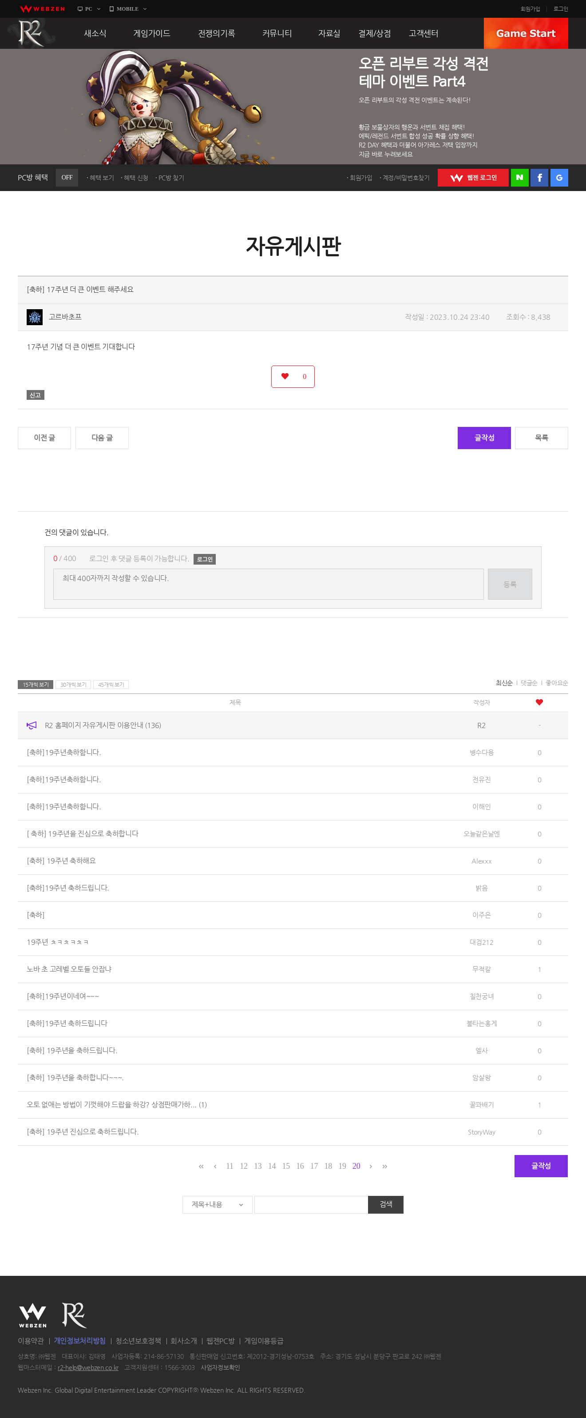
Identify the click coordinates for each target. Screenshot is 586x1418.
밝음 (481, 888)
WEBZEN (33, 1315)
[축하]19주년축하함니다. (64, 752)
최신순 (504, 682)
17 (314, 1166)
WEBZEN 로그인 (473, 178)
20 (356, 1166)
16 (300, 1166)
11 (230, 1166)
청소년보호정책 (138, 1341)
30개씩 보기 (73, 684)
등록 (509, 584)
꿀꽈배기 (482, 1104)
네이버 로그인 (520, 178)
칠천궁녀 (482, 996)
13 (257, 1166)
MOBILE (128, 9)
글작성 (484, 438)
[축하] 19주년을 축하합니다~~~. (75, 1077)
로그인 (561, 9)
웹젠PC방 (220, 1341)
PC (88, 9)
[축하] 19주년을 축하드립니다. (72, 1050)
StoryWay (481, 1131)
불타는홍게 (482, 1023)
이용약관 (31, 1341)
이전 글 (44, 438)
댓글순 (529, 682)
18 (328, 1166)
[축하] (36, 915)
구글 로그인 (559, 178)
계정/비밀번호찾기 (406, 177)
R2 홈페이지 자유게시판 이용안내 (103, 725)
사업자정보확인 (220, 1367)
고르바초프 (65, 317)
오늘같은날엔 (481, 833)
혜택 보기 (102, 177)
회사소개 (183, 1341)
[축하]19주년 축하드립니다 (67, 1023)
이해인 (481, 806)
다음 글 (102, 438)
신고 (35, 395)
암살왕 (481, 1077)
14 (272, 1166)
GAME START (526, 33)
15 (285, 1166)
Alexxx (481, 860)
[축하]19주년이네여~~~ (63, 996)
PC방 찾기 (171, 177)
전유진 (481, 779)
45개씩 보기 (111, 684)
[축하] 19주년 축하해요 (61, 860)
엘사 (481, 1050)
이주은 (481, 915)
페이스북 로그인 (539, 178)
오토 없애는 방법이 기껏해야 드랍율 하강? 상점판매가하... (117, 1104)
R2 (31, 33)
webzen (42, 9)
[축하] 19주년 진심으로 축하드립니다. (83, 1131)
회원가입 (530, 9)
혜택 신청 (136, 177)
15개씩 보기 (36, 684)
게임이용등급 (263, 1341)
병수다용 (482, 752)
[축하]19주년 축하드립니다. (68, 888)
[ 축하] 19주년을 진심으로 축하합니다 (82, 833)
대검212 (482, 942)
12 (243, 1166)
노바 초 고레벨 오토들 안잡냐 (69, 969)
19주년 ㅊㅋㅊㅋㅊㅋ (58, 942)
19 (342, 1166)
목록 (541, 438)
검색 (386, 1204)
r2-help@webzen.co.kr (88, 1367)
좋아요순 (557, 682)
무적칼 (481, 969)
